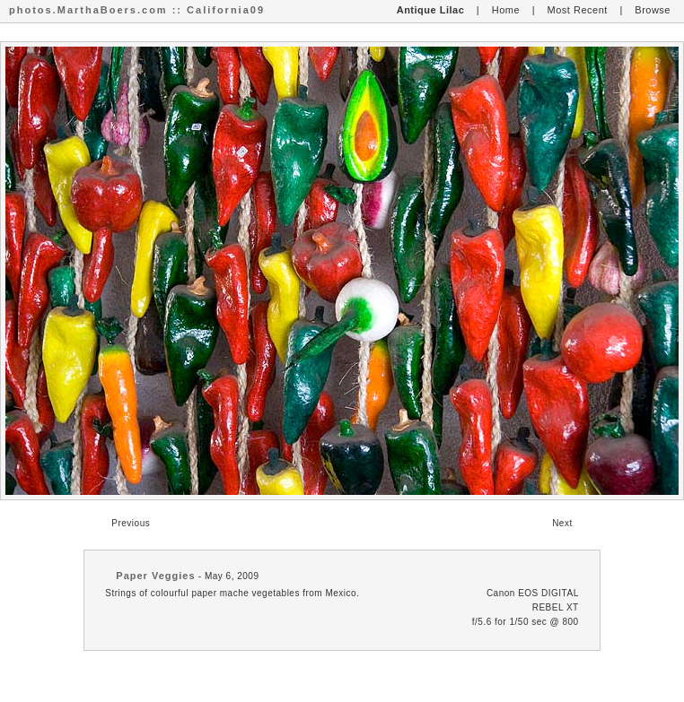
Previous (130, 523)
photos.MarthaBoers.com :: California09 (137, 9)
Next (562, 523)
